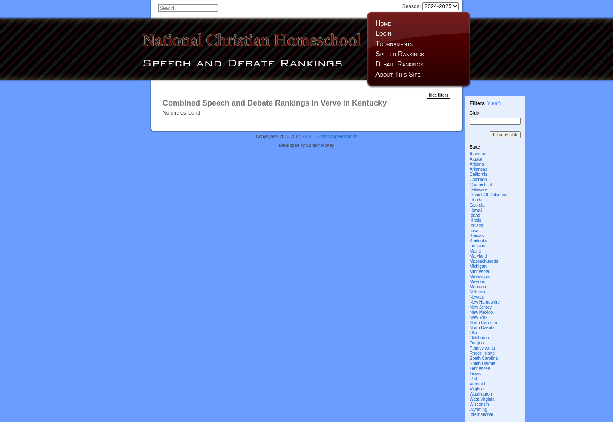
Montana (478, 286)
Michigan (478, 266)
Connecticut (481, 184)
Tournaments (394, 43)
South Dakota (483, 363)
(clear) (493, 103)
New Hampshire (485, 302)
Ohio (474, 332)
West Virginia (482, 399)
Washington (481, 394)
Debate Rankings (399, 64)
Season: (430, 6)
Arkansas (478, 169)
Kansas (477, 235)
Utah (474, 378)
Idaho (475, 215)
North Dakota (482, 327)
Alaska (476, 159)
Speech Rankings (399, 53)
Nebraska (479, 292)
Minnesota (479, 271)
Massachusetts (484, 261)
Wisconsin (479, 404)
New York (478, 317)
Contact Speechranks (336, 136)
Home (383, 23)
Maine (475, 251)
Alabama (478, 154)
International (481, 414)
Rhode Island (482, 353)
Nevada (477, 297)
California (478, 174)
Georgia (477, 205)
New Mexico (481, 312)
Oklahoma (479, 338)
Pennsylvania (482, 348)
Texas (475, 373)
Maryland (478, 256)
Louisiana (479, 246)
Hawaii (476, 210)
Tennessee (480, 368)
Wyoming (478, 409)
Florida (476, 200)
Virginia (477, 389)
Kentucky (478, 240)
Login (383, 33)
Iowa (474, 230)
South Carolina (484, 358)
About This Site (398, 74)
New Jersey (481, 307)
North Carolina (483, 322)
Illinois (475, 220)
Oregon (477, 343)
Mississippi (480, 276)
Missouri (477, 281)
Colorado (478, 179)
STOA (307, 136)
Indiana (477, 225)
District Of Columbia (488, 194)
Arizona (477, 164)
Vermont (477, 384)
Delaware (478, 189)
